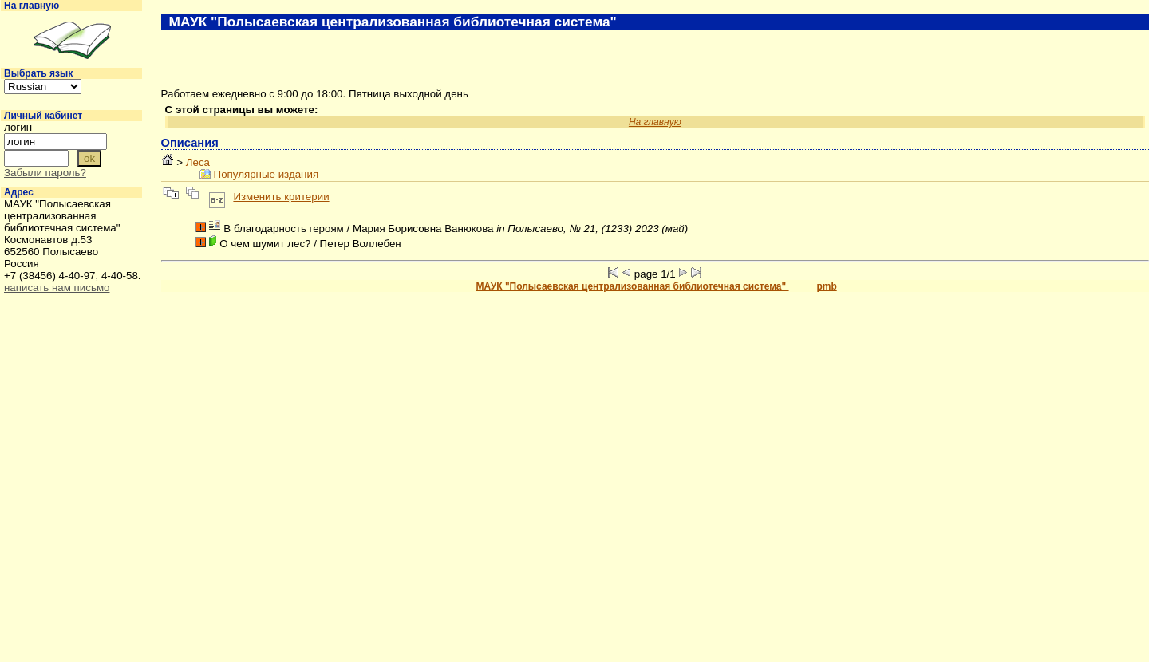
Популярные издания (266, 174)
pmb (826, 286)
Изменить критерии (281, 197)
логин (18, 127)
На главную (31, 5)
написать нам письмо (56, 288)
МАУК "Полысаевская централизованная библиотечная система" (632, 286)
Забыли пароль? (45, 173)
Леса (198, 162)
